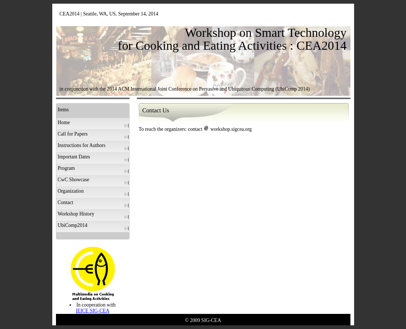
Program (66, 168)
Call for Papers (73, 134)
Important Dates (74, 157)
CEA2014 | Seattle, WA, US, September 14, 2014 (109, 14)
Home (64, 122)
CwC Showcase (73, 179)
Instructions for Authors (82, 145)
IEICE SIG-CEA (93, 311)
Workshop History (76, 214)
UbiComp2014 (73, 225)
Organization (71, 191)
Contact (65, 202)
